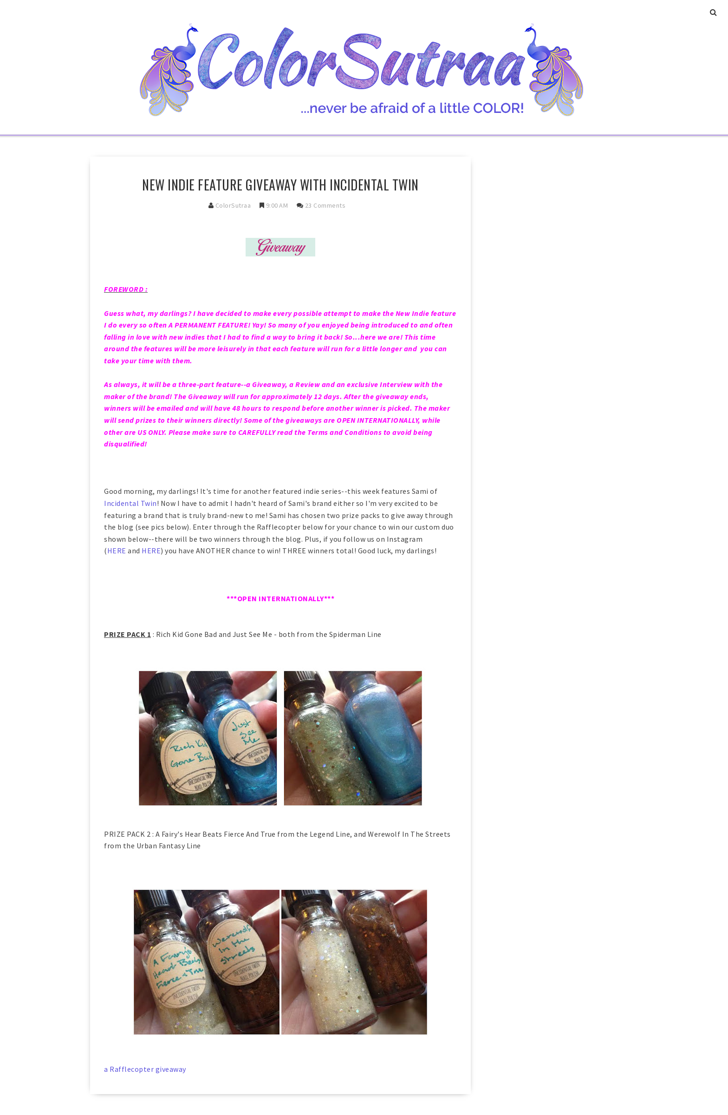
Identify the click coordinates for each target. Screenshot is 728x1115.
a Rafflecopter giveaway (145, 1069)
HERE (116, 550)
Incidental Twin (130, 503)
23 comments (325, 205)
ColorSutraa (233, 205)
